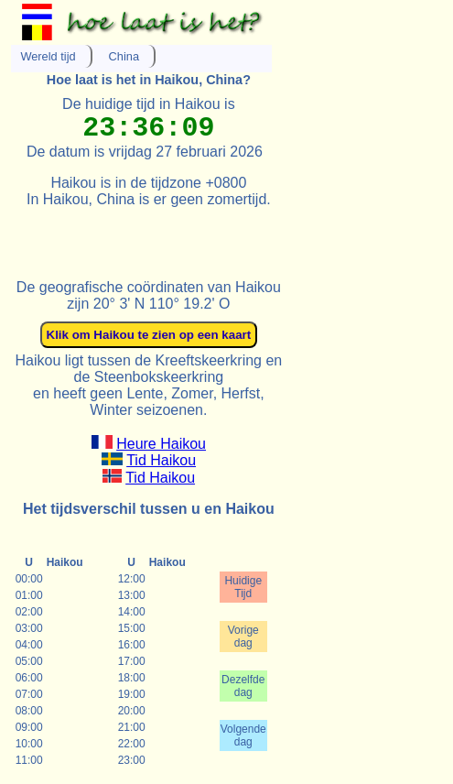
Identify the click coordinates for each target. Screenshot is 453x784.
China (124, 56)
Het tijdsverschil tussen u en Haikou (149, 509)
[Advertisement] (225, 235)
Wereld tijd (47, 56)
